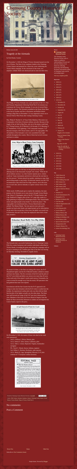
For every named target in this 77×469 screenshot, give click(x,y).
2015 (57, 161)
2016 (57, 158)
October (60, 107)
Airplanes (24, 398)
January (60, 130)
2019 (57, 100)
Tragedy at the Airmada (63, 132)
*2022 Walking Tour (61, 179)
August (60, 112)
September (61, 110)
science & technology (61, 228)
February (60, 128)
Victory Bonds (14, 400)
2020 (57, 97)
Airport (29, 398)
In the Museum (60, 208)
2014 (57, 163)
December (60, 102)
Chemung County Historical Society (61, 53)
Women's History (60, 226)
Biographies (59, 197)
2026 (57, 82)
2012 (57, 168)
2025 (57, 84)
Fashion (58, 206)
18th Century (59, 182)
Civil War (58, 201)
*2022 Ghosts (59, 177)
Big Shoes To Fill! (62, 143)
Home (28, 449)
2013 (57, 166)
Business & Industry (61, 199)
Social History (59, 219)
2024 (57, 87)
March (59, 125)
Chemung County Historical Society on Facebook (61, 240)
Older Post (46, 449)
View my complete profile (61, 75)
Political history (60, 215)
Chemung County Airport (37, 398)
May (59, 120)
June (59, 117)
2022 (57, 92)
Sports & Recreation (61, 221)
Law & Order (59, 210)
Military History (60, 212)
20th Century (14, 398)
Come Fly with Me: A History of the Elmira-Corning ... (63, 148)
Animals (58, 192)
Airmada (20, 398)
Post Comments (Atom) (20, 452)
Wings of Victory (23, 400)
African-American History (63, 188)
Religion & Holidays (61, 217)
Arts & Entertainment (61, 195)
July (59, 115)
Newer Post (10, 449)
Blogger (45, 461)
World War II (30, 400)
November (61, 105)
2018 (57, 153)
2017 (57, 156)
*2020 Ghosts (59, 175)
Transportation (59, 224)
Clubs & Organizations (62, 203)
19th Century (59, 184)
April (59, 123)
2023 (57, 90)
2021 (57, 95)
